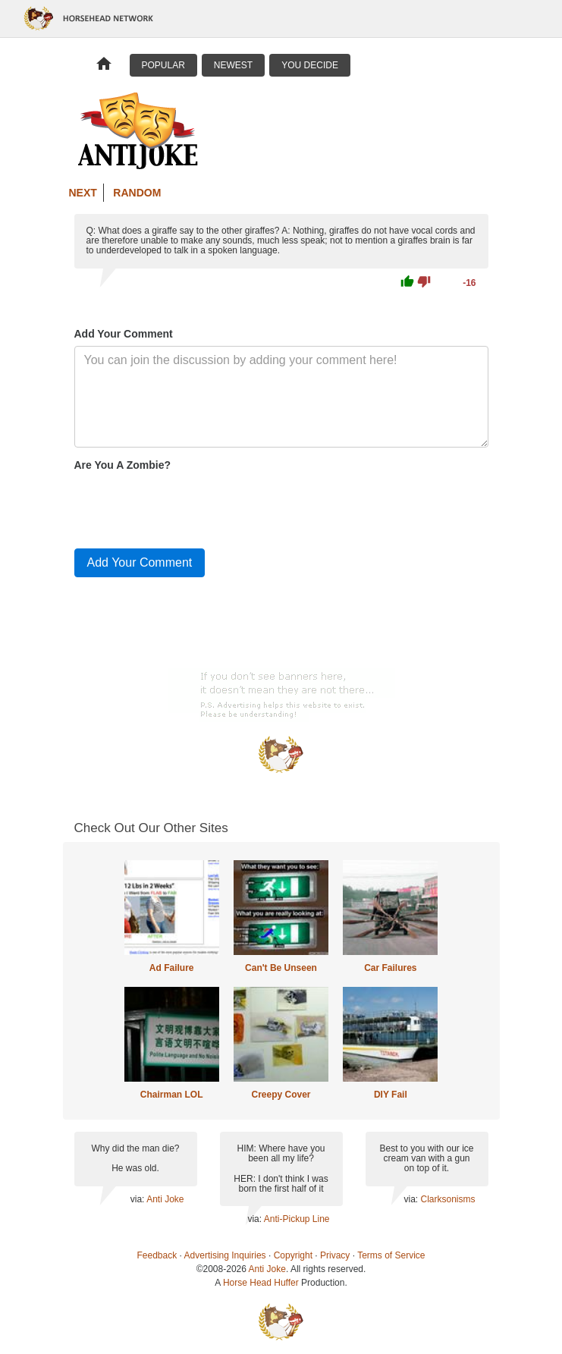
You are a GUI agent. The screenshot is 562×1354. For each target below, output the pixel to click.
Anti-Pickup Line (297, 1219)
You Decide (309, 65)
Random (137, 193)
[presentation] (189, 506)
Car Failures (390, 968)
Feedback (157, 1255)
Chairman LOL (171, 1094)
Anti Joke (165, 1199)
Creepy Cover (280, 1094)
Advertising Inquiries (225, 1255)
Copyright (293, 1255)
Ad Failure (171, 968)
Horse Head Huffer (261, 1282)
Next (83, 193)
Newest (233, 65)
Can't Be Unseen (281, 968)
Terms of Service (391, 1255)
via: (138, 1199)
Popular (163, 65)
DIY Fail (390, 1094)
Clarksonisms (447, 1199)
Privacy (335, 1255)
